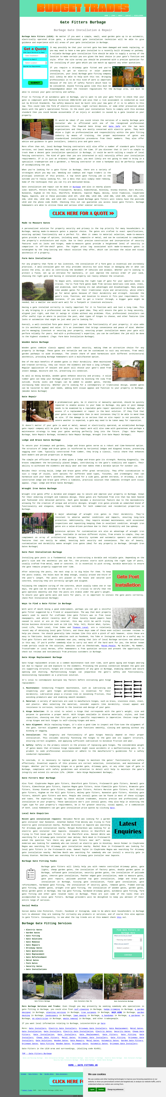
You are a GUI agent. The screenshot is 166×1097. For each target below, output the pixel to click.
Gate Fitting (128, 1035)
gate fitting (29, 1009)
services (98, 205)
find (30, 783)
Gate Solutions (44, 1041)
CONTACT (128, 16)
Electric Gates (104, 1031)
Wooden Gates (61, 1041)
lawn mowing (79, 1015)
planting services (56, 1012)
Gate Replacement (118, 1028)
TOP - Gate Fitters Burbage (37, 1054)
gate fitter (115, 97)
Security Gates (122, 1031)
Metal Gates (136, 1028)
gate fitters (126, 202)
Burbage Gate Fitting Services (47, 923)
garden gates (136, 888)
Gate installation (31, 187)
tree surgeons (88, 1012)
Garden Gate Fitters (132, 1041)
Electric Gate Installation (78, 1031)
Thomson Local (80, 627)
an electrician (40, 1019)
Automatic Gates (110, 1041)
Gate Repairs (77, 1041)
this (119, 917)
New (41, 1074)
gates (58, 534)
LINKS (113, 16)
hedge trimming (112, 1009)
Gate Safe (114, 126)
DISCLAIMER (138, 16)
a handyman (107, 1015)
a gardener (134, 1015)
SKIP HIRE (116, 1012)
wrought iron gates (95, 514)
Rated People (108, 646)
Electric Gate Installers (63, 1028)
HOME (106, 16)
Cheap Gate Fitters (48, 1038)
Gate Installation (31, 1031)
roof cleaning (81, 1009)
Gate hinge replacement (34, 663)
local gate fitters (32, 849)
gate (58, 39)
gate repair (103, 408)
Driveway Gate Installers (93, 1028)
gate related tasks (62, 894)
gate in (65, 97)
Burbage (77, 187)
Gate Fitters (110, 1035)
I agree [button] (92, 1089)
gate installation (70, 808)
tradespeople (111, 1019)
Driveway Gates (30, 1044)
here (112, 808)
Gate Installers (37, 1028)
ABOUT (120, 16)
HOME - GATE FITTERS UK (83, 1065)
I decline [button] (101, 1089)
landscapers (51, 1015)
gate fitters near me (85, 840)
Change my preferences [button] (115, 1089)
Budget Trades (27, 1090)
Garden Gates (49, 1074)
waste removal (70, 1019)
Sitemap (23, 1074)
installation (57, 74)
